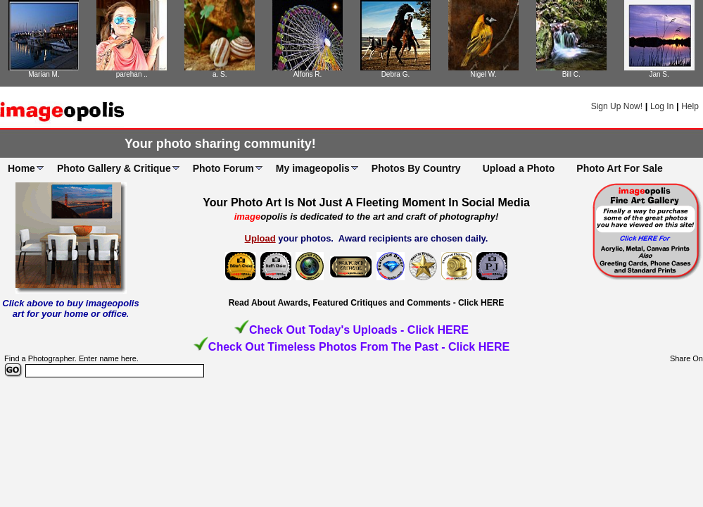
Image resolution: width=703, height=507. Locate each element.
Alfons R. (307, 74)
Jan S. (659, 74)
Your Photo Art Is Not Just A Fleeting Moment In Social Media (366, 202)
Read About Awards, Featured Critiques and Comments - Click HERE (367, 303)
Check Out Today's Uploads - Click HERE (359, 330)
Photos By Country (416, 168)
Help (690, 106)
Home (21, 168)
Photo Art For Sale (619, 168)
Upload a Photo (519, 168)
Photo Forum (223, 168)
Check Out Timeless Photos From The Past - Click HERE (358, 347)
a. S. (220, 74)
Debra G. (395, 74)
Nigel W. (483, 74)
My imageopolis (313, 168)
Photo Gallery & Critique (114, 168)
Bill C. (571, 74)
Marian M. (43, 74)
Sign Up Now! (616, 106)
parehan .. (132, 74)
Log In (661, 106)
